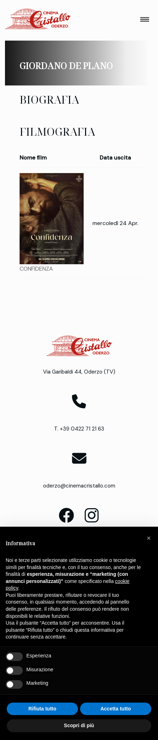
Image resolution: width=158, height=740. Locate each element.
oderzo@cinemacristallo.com (79, 485)
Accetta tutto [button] (115, 709)
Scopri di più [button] (79, 725)
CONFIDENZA (36, 268)
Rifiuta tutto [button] (42, 709)
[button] (148, 538)
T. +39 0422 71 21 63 (79, 428)
